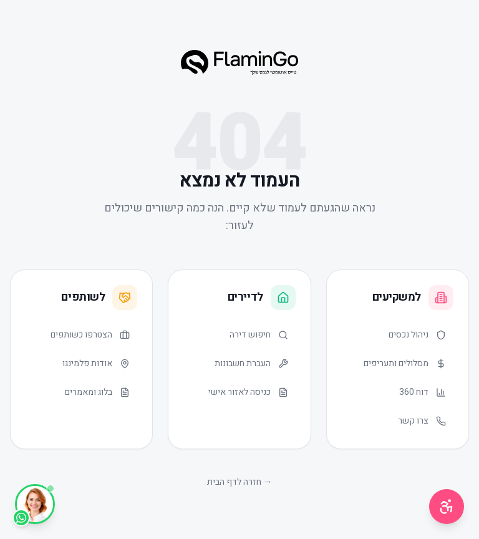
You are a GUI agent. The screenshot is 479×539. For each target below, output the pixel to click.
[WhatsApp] (35, 504)
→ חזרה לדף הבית (239, 481)
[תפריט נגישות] (446, 506)
